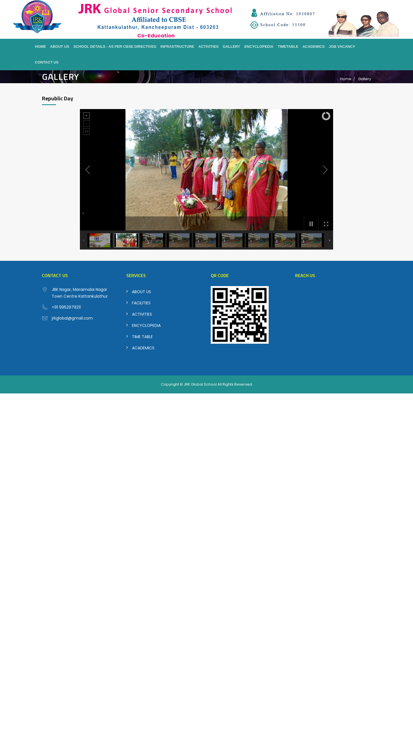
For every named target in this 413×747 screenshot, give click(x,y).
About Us (59, 46)
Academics (313, 46)
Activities (208, 46)
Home (40, 46)
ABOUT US (141, 292)
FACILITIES (141, 303)
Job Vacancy (342, 46)
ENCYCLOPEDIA (146, 325)
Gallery (231, 46)
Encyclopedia (258, 46)
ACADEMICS (143, 348)
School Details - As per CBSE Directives (114, 46)
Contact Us (47, 62)
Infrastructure (177, 46)
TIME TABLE (142, 336)
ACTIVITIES (142, 314)
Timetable (288, 46)
